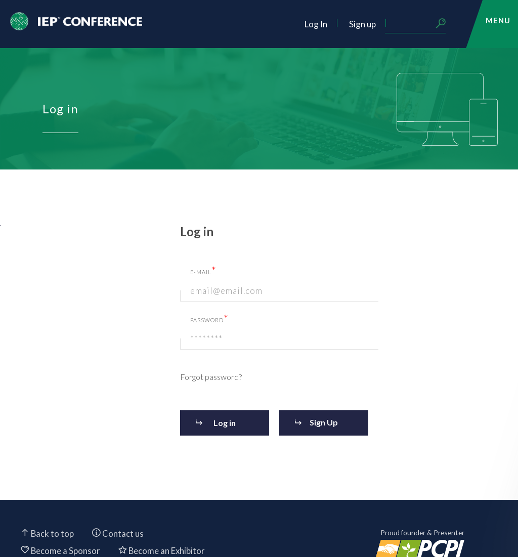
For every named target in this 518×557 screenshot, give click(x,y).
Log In (316, 24)
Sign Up (324, 422)
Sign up (362, 24)
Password (209, 318)
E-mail (203, 270)
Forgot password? (211, 376)
